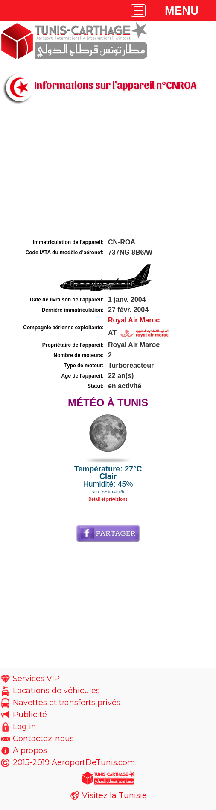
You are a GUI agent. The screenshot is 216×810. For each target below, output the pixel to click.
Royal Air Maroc (134, 320)
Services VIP (36, 678)
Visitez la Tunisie (114, 795)
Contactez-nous (43, 738)
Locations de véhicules (56, 690)
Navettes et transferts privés (66, 702)
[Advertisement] (108, 172)
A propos (30, 750)
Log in (24, 726)
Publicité (30, 714)
